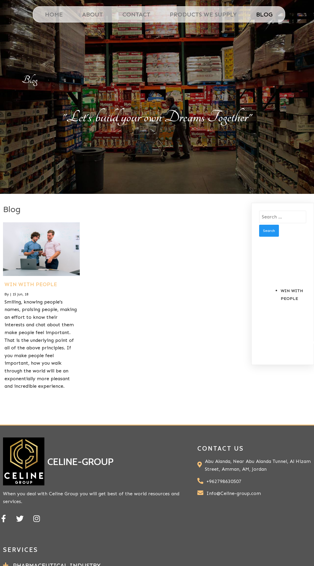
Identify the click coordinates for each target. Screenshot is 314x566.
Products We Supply (201, 14)
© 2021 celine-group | (216, 536)
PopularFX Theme (282, 536)
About (90, 14)
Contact (134, 14)
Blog (262, 14)
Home (52, 14)
